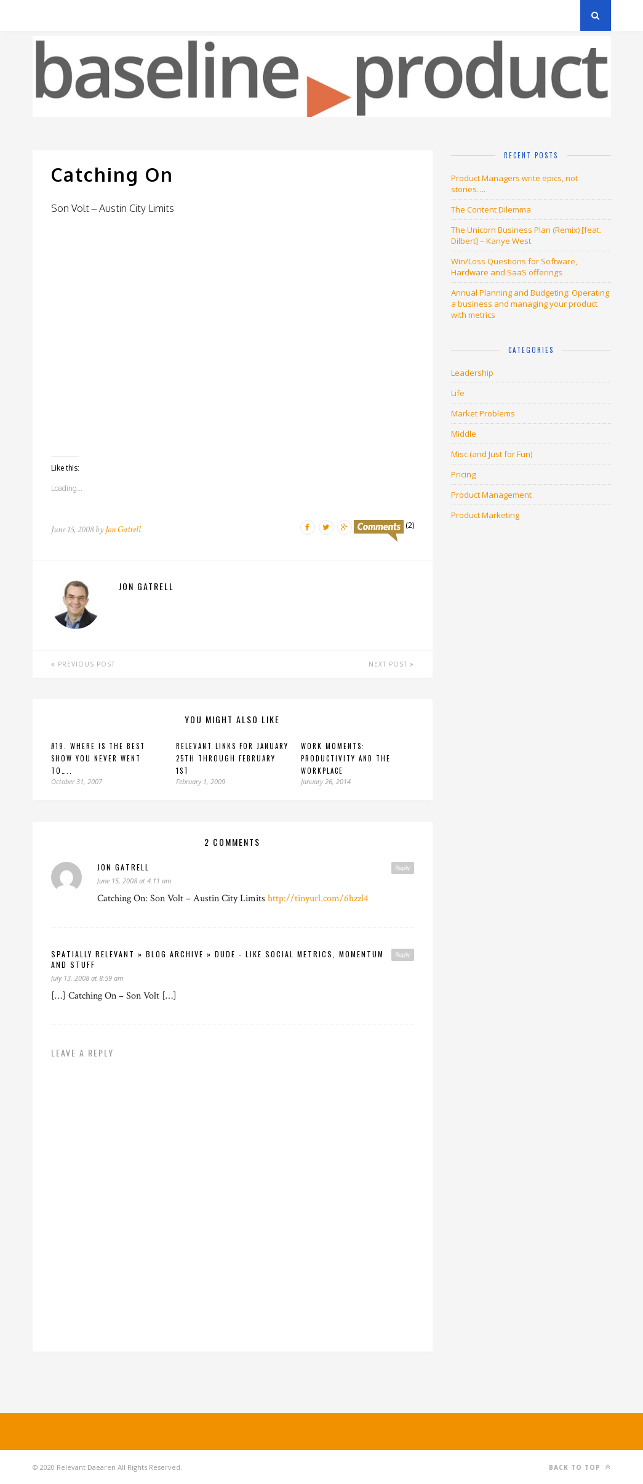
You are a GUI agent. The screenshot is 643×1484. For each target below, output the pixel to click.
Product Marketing (485, 515)
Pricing (463, 474)
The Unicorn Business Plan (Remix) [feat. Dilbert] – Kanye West (526, 235)
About (180, 15)
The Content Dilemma (491, 209)
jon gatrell (123, 867)
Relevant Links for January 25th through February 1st (232, 758)
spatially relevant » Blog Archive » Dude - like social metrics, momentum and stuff (217, 959)
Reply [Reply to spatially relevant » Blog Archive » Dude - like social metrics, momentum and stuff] (402, 954)
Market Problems (483, 413)
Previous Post (83, 664)
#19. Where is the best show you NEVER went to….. (98, 758)
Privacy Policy (118, 15)
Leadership (472, 372)
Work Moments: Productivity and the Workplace (346, 758)
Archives (51, 15)
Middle (463, 433)
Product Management (491, 494)
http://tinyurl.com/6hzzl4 (318, 898)
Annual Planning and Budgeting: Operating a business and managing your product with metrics (530, 303)
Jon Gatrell (123, 529)
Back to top (580, 1467)
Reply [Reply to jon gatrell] (402, 867)
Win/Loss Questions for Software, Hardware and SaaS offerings (514, 267)
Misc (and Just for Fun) (491, 454)
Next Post (391, 664)
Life (458, 393)
